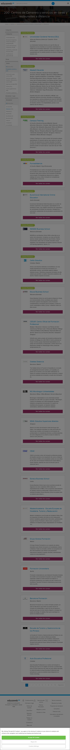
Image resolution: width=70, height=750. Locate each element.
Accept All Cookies (33, 737)
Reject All (34, 742)
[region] (35, 739)
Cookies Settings (34, 746)
